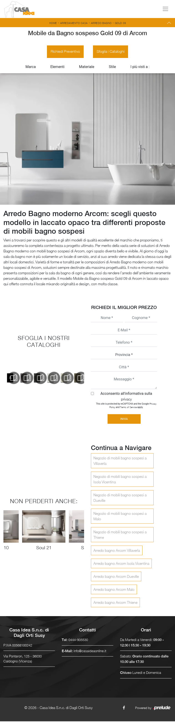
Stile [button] (112, 67)
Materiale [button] (86, 67)
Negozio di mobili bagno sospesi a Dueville (120, 498)
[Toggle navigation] (165, 9)
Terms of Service (128, 407)
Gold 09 (120, 22)
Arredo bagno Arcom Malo (113, 590)
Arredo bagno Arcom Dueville (116, 577)
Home (53, 22)
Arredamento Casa (74, 22)
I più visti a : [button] (140, 67)
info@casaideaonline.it (90, 651)
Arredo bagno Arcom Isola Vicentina (121, 564)
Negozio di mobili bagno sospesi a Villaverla (120, 461)
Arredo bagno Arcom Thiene (115, 603)
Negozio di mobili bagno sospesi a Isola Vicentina (120, 480)
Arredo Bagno (101, 22)
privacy (126, 400)
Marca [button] (31, 67)
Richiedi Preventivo (65, 52)
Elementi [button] (57, 67)
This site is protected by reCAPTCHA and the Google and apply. (126, 406)
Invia (124, 419)
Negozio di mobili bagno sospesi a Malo (120, 517)
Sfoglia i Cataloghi (111, 52)
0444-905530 (78, 640)
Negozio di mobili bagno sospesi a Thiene (120, 535)
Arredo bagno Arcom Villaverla (116, 551)
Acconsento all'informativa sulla (126, 397)
